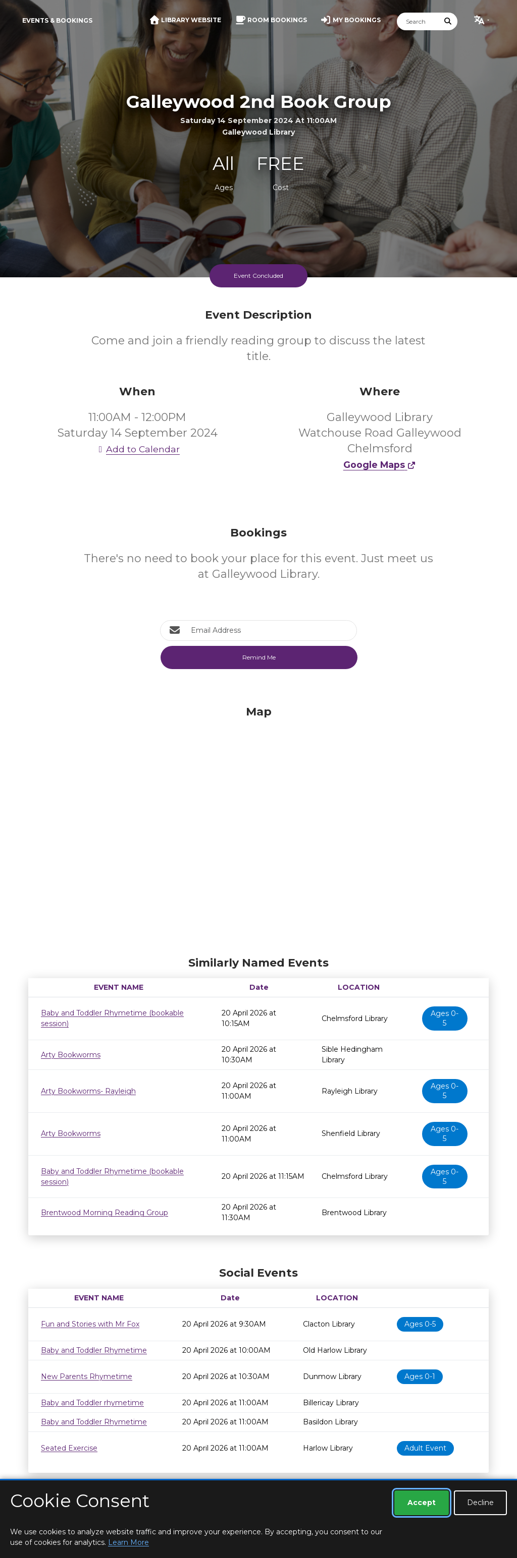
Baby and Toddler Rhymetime (94, 1350)
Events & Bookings (57, 20)
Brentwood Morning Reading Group (104, 1212)
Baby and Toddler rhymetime (92, 1402)
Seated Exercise (69, 1448)
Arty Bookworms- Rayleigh (88, 1091)
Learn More (128, 1542)
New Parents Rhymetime (86, 1376)
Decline (480, 1502)
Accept (421, 1502)
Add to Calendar (137, 449)
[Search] (418, 21)
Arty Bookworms (70, 1054)
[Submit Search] (448, 21)
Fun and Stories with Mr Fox (90, 1324)
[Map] (258, 828)
